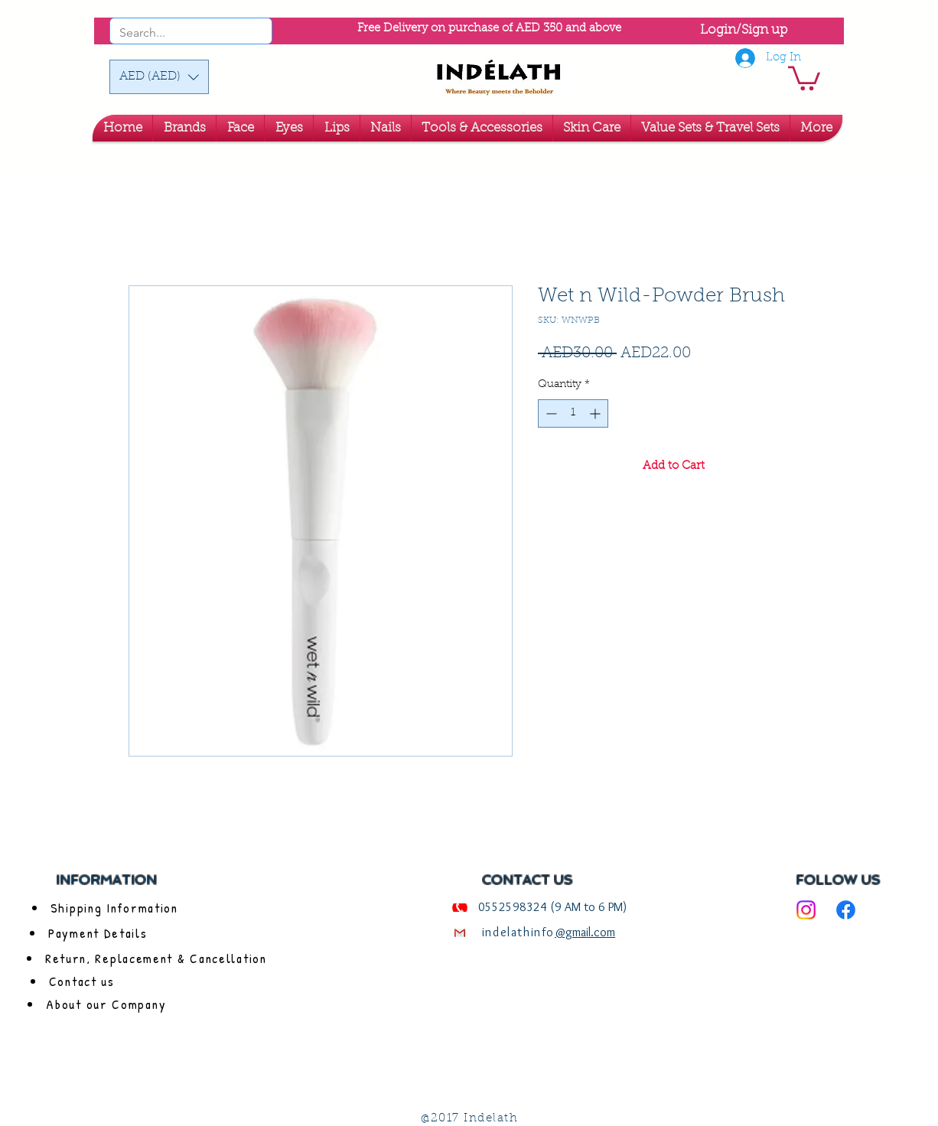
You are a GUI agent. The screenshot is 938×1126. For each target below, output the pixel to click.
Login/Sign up (743, 30)
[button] (159, 77)
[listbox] (159, 77)
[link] (804, 76)
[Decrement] (549, 413)
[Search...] (170, 32)
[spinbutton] (573, 413)
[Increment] (596, 413)
